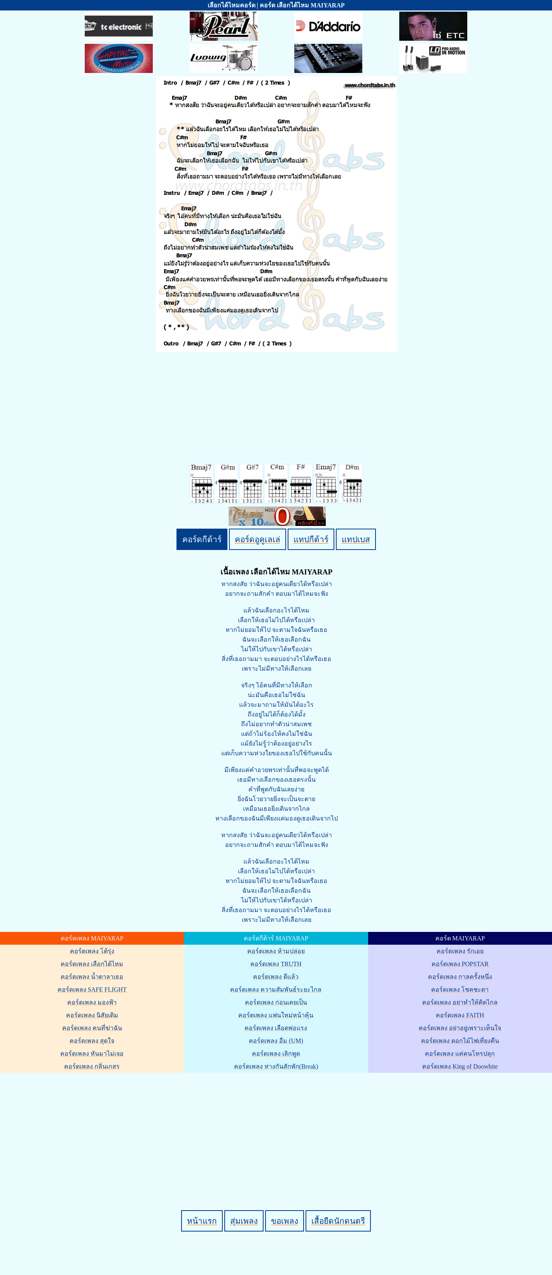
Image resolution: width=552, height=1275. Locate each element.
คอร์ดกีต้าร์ (202, 539)
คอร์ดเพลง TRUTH (275, 964)
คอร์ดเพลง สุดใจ (92, 1040)
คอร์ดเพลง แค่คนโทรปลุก (460, 1053)
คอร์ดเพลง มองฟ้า (92, 1002)
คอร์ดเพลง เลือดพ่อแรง (276, 1028)
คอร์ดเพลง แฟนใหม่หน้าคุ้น (275, 1015)
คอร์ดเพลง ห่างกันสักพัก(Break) (276, 1066)
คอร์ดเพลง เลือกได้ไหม (92, 964)
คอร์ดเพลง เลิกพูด (276, 1053)
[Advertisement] (277, 1128)
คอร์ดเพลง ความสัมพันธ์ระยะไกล (275, 989)
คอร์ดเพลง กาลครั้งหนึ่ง (460, 976)
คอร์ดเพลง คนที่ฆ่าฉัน (92, 1028)
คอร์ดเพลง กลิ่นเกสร (92, 1066)
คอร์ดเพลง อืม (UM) (276, 1040)
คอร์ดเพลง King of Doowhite (460, 1066)
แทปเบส (356, 539)
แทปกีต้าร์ (310, 539)
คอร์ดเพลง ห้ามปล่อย (276, 951)
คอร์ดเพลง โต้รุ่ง (92, 951)
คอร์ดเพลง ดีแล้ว (276, 976)
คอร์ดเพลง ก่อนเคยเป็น (276, 1002)
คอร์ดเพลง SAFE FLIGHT (92, 989)
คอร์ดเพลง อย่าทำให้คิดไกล (460, 1002)
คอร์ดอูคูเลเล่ (257, 539)
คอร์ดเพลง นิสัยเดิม (92, 1015)
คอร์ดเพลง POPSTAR (460, 964)
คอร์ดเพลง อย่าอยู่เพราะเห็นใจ (460, 1028)
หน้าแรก (202, 1220)
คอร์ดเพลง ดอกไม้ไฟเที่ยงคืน (460, 1040)
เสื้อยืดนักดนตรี (338, 1220)
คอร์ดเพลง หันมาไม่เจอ (92, 1053)
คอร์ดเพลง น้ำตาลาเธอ (92, 976)
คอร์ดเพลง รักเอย (460, 951)
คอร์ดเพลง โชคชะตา (460, 989)
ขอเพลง (284, 1220)
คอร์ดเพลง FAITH (460, 1015)
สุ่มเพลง (244, 1220)
